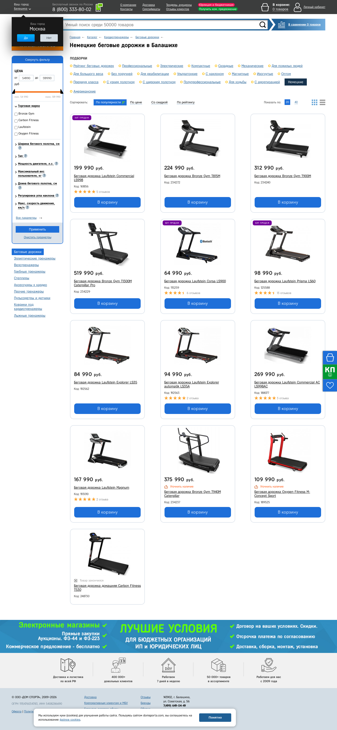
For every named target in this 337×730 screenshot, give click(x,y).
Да (26, 38)
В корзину (107, 202)
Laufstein (24, 126)
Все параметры (26, 217)
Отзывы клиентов (177, 9)
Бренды (145, 702)
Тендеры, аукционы (179, 4)
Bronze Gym (26, 113)
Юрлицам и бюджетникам (216, 4)
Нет (48, 38)
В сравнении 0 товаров (304, 24)
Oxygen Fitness (28, 133)
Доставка (149, 4)
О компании (128, 4)
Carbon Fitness (28, 120)
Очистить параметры (37, 237)
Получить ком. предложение (218, 9)
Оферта (17, 711)
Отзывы (145, 697)
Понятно (215, 717)
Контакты (126, 9)
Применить (37, 229)
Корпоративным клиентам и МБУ (106, 702)
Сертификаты (151, 9)
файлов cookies (70, 719)
